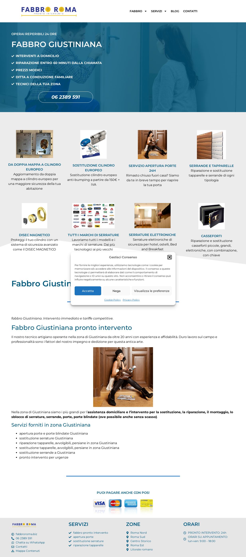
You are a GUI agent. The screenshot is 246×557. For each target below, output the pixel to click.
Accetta (88, 291)
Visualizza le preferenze (151, 291)
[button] (170, 257)
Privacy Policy (131, 299)
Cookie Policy (112, 299)
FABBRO (138, 11)
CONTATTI (190, 11)
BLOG (175, 11)
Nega (117, 291)
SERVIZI (159, 11)
